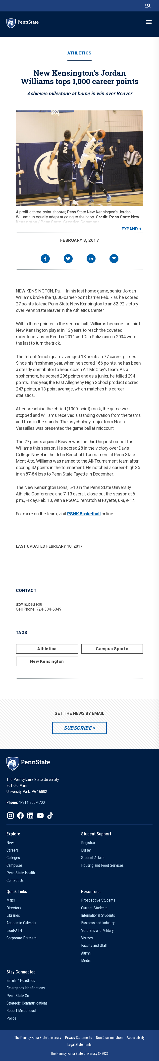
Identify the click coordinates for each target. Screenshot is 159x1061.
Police (11, 1018)
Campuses (14, 865)
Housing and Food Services (102, 865)
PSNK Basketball (84, 513)
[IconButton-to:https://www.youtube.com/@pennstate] (40, 816)
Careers (12, 850)
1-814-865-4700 (32, 802)
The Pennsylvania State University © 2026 (79, 1054)
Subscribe (77, 728)
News (10, 842)
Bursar (86, 850)
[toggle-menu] (149, 22)
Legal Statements (79, 1045)
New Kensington (47, 661)
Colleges (13, 857)
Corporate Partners (21, 938)
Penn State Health (20, 872)
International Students (98, 915)
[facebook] (45, 259)
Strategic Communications (27, 1003)
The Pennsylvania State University (37, 1038)
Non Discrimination (109, 1038)
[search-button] (148, 5)
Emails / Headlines (20, 980)
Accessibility (136, 1038)
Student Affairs (93, 857)
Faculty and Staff (94, 945)
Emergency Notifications (25, 988)
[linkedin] (91, 259)
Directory (13, 908)
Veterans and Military (97, 930)
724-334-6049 (48, 609)
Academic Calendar (21, 922)
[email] (113, 259)
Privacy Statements (78, 1038)
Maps (10, 900)
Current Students (94, 908)
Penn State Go (17, 995)
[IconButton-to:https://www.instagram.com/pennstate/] (10, 816)
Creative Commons (81, 222)
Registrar (88, 842)
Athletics (79, 53)
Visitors (87, 938)
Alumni (86, 953)
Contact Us (15, 880)
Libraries (13, 915)
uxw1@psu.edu (29, 604)
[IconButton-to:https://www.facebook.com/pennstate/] (20, 816)
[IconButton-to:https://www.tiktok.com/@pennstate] (50, 816)
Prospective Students (98, 900)
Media (86, 960)
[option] (25, 803)
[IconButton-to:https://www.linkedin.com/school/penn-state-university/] (30, 816)
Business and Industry (98, 922)
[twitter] (68, 259)
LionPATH (14, 930)
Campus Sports (112, 648)
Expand (130, 229)
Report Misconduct (21, 1010)
